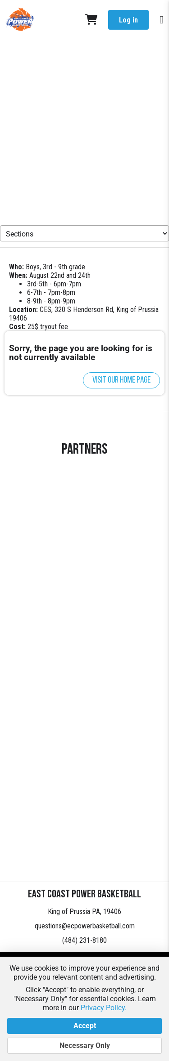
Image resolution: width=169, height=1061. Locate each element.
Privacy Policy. (104, 1007)
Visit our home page (121, 380)
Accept (84, 1026)
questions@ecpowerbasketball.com (85, 926)
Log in (128, 20)
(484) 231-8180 (84, 940)
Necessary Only (84, 1045)
